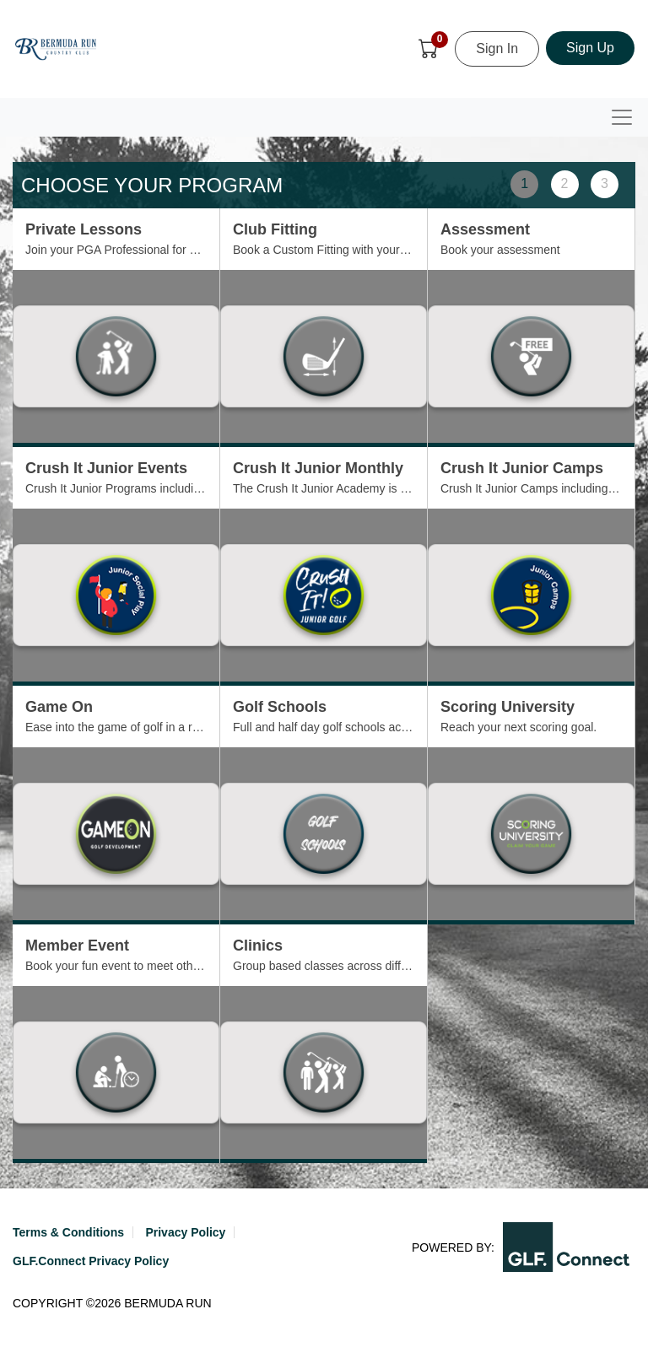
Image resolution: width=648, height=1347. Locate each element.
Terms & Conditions (68, 1232)
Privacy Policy (185, 1232)
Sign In (497, 48)
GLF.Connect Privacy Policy (91, 1261)
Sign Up (590, 47)
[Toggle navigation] (621, 117)
